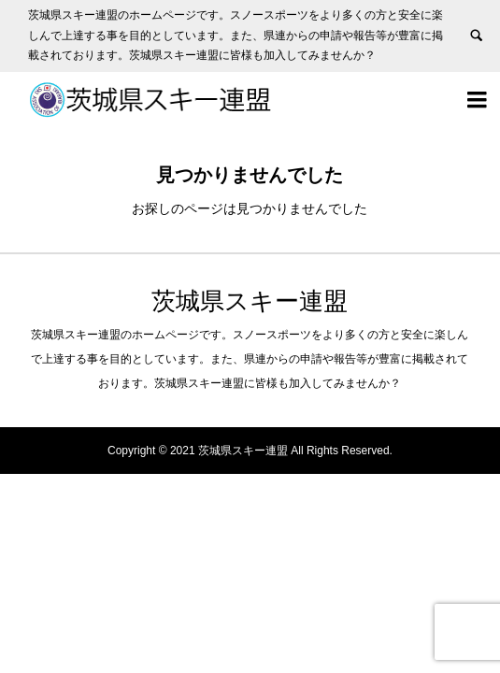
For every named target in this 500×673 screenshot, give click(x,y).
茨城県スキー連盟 (249, 301)
